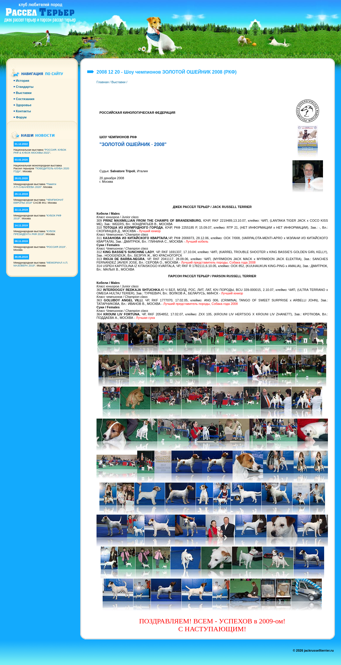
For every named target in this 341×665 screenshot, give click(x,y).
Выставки (118, 82)
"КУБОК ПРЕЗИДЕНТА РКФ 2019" (35, 233)
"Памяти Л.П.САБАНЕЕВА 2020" (35, 186)
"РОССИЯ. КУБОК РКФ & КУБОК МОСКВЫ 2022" (40, 151)
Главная (103, 82)
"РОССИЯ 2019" (56, 247)
